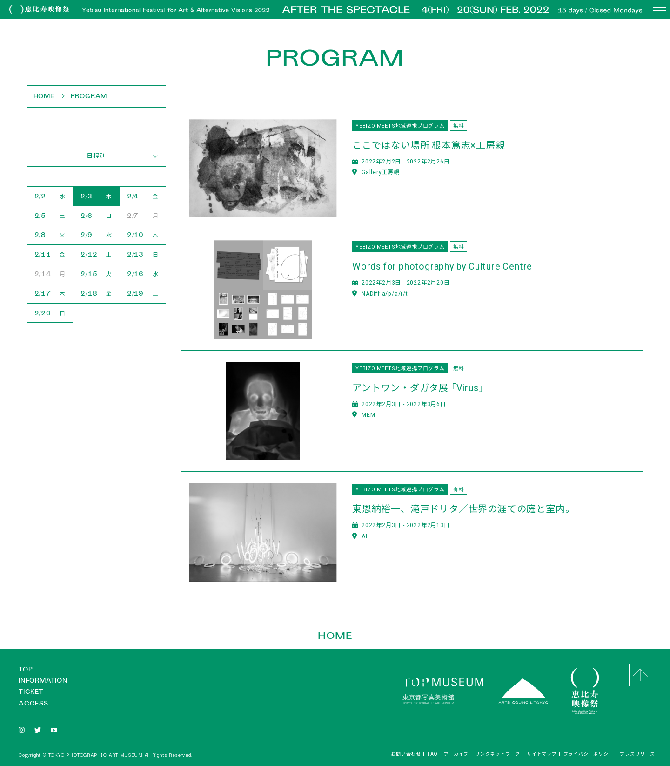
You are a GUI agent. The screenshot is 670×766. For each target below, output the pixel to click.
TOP (26, 669)
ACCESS (33, 703)
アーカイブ (456, 754)
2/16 (143, 274)
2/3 (96, 196)
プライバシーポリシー (588, 754)
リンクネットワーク (497, 754)
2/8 (50, 234)
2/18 (96, 293)
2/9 (96, 234)
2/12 (96, 254)
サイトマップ (542, 754)
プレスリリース (637, 754)
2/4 (143, 196)
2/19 (143, 293)
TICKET (31, 692)
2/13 (143, 254)
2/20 (50, 313)
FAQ (432, 754)
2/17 (50, 293)
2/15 (96, 274)
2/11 (50, 254)
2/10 (143, 234)
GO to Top (640, 675)
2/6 (96, 215)
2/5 (50, 215)
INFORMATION (43, 681)
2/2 (50, 196)
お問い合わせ (406, 754)
